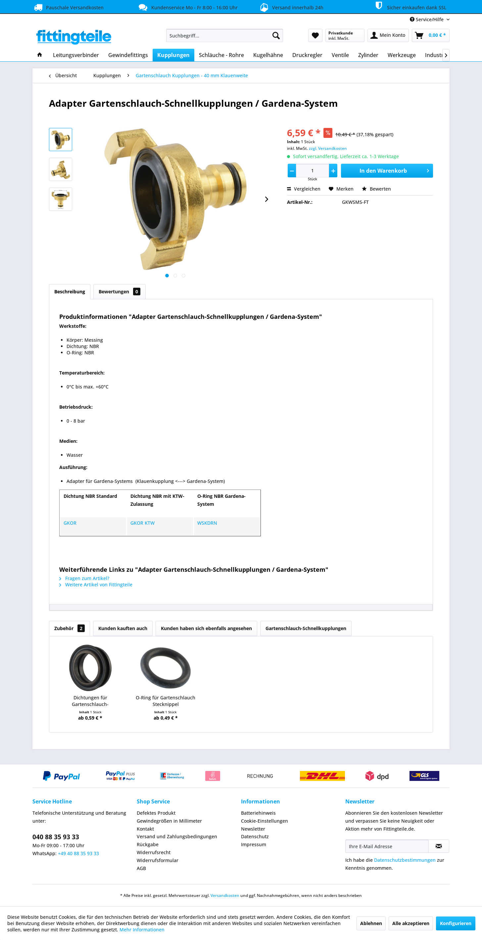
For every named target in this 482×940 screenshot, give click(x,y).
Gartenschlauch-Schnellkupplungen (305, 628)
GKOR (70, 523)
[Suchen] (276, 35)
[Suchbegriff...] (224, 35)
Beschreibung (69, 291)
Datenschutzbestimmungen (405, 860)
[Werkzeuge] (401, 55)
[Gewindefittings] (128, 55)
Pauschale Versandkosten (68, 7)
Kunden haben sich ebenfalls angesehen (206, 628)
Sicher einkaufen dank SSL (409, 6)
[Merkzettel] (315, 35)
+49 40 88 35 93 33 (78, 853)
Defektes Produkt (156, 813)
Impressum (253, 844)
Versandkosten (225, 895)
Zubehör (69, 628)
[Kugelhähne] (268, 55)
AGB (141, 868)
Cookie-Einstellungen (264, 821)
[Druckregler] (307, 55)
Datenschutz (255, 836)
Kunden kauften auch (122, 628)
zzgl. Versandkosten (328, 148)
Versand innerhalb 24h (290, 7)
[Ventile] (340, 55)
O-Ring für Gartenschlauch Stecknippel (165, 700)
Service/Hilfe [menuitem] (427, 19)
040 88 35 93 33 (55, 837)
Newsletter (253, 829)
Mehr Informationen (142, 929)
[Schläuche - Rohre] (221, 55)
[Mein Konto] (388, 35)
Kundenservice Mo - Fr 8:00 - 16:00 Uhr (187, 7)
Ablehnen (371, 923)
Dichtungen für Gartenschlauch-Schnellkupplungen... (90, 701)
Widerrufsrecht (153, 852)
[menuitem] (224, 35)
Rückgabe (148, 844)
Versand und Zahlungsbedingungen (177, 836)
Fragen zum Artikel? (84, 578)
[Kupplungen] (173, 55)
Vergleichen (303, 189)
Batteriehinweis (258, 813)
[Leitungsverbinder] (76, 55)
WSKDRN (207, 523)
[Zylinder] (368, 55)
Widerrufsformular (157, 860)
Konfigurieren (455, 923)
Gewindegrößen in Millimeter (169, 821)
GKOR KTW (142, 523)
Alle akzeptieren (410, 923)
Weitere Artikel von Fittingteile (95, 584)
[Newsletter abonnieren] (438, 846)
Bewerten (376, 189)
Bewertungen (119, 291)
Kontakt (145, 829)
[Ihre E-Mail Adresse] (387, 846)
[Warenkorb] (431, 35)
